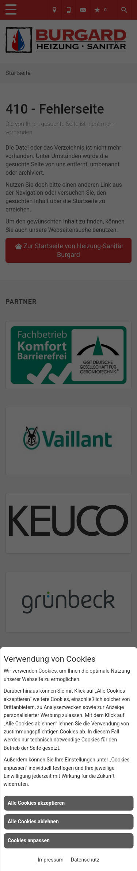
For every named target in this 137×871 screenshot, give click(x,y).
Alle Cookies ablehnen (33, 821)
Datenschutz (85, 860)
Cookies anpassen (29, 840)
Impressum (50, 860)
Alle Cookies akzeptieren (36, 803)
